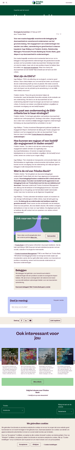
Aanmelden (69, 2)
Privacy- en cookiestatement (63, 445)
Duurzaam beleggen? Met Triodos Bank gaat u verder (34, 311)
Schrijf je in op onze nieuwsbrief (37, 419)
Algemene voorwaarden (64, 443)
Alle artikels (37, 406)
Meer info (34, 261)
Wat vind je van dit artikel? (20, 331)
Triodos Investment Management (26, 277)
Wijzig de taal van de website (64, 430)
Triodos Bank (19, 269)
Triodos (5, 430)
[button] (73, 386)
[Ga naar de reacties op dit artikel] (60, 58)
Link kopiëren (55, 344)
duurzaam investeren (31, 91)
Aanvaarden (51, 260)
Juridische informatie (47, 443)
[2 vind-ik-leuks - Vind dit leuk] (57, 58)
